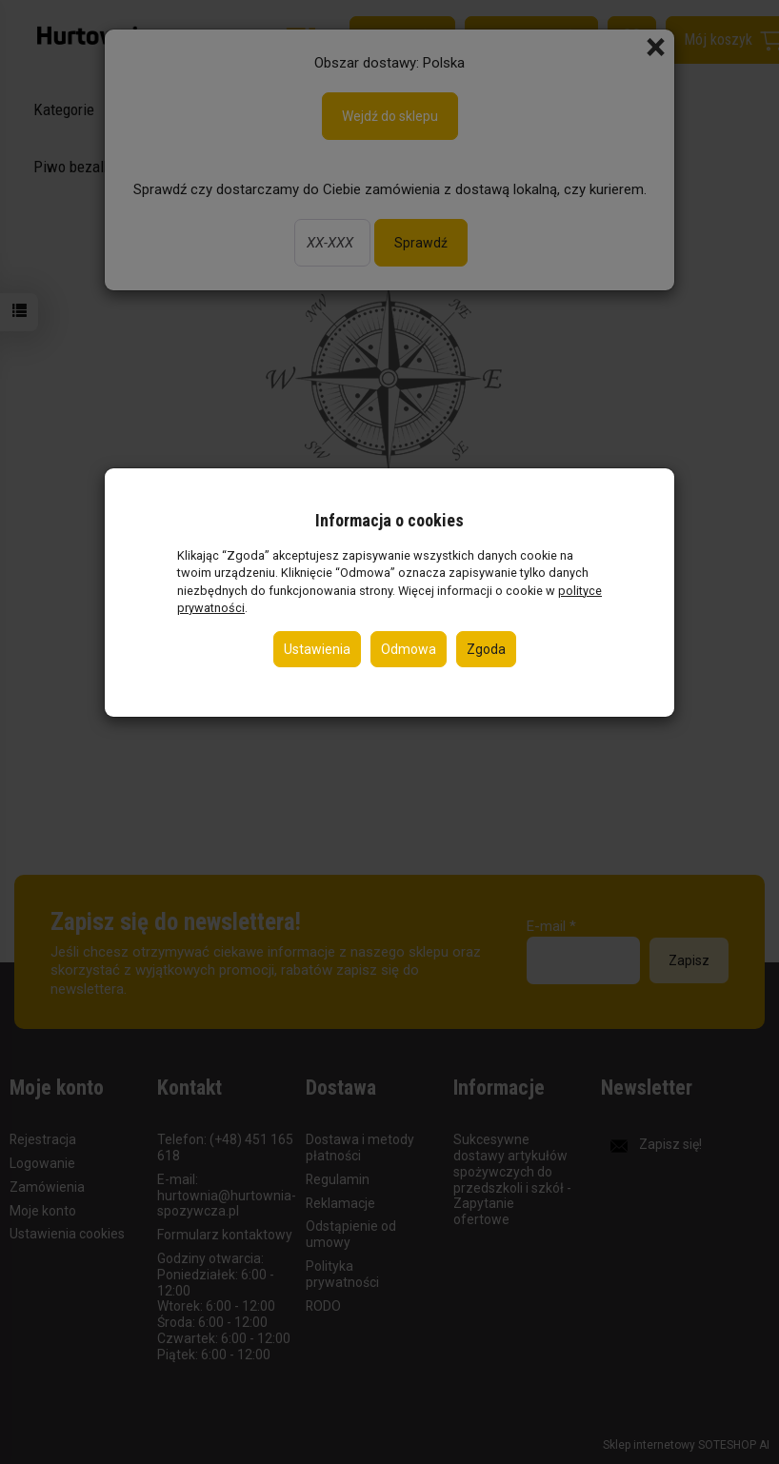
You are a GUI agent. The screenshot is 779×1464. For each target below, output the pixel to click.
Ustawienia (317, 649)
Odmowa (408, 649)
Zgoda (486, 649)
